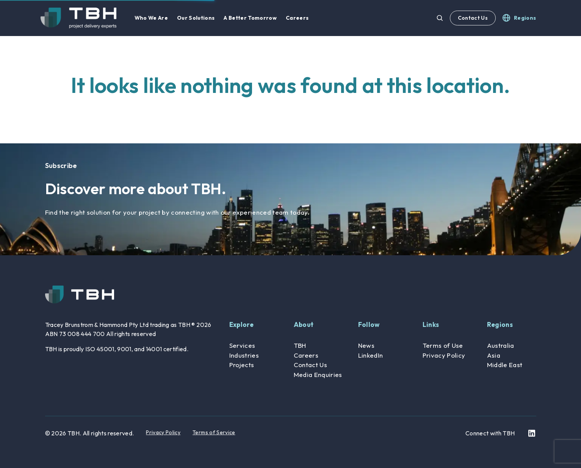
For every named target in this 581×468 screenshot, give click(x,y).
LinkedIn (370, 355)
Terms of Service (214, 432)
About (304, 324)
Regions (500, 324)
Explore (241, 324)
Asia (493, 355)
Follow (369, 324)
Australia (500, 345)
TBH (300, 345)
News (366, 345)
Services (242, 345)
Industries (244, 355)
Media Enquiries (318, 374)
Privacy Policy (444, 355)
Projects (241, 365)
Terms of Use (443, 345)
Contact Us (473, 17)
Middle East (505, 365)
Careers (306, 355)
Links (431, 324)
